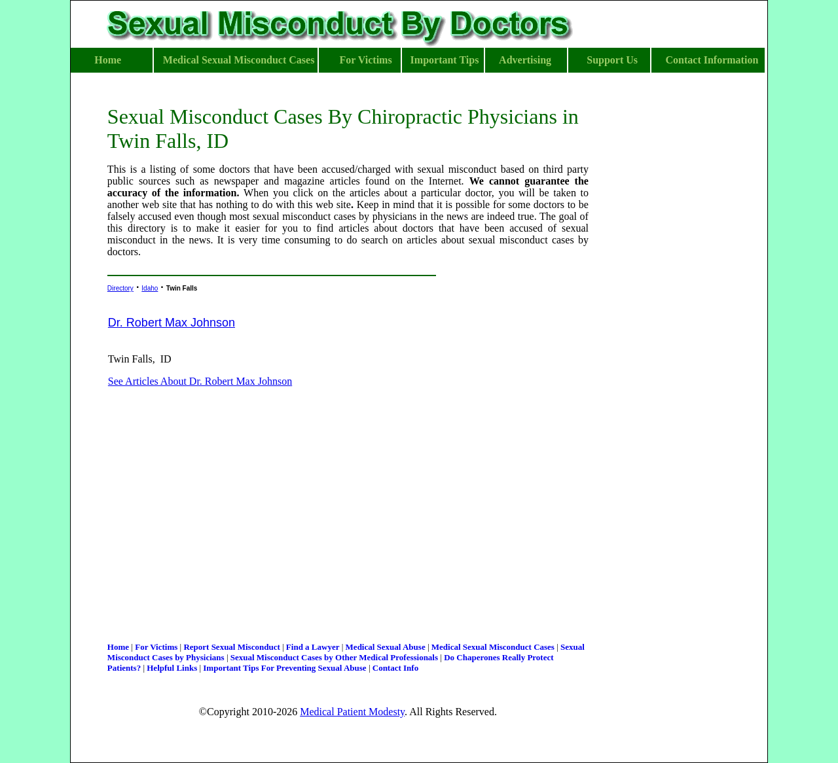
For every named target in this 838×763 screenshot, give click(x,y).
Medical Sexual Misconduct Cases (493, 647)
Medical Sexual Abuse (386, 647)
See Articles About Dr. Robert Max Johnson (200, 381)
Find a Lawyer (313, 647)
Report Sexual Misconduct (231, 647)
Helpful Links (172, 668)
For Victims (156, 647)
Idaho (149, 288)
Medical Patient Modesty (352, 711)
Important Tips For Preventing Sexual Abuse (284, 668)
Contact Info (395, 668)
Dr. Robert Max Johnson (171, 322)
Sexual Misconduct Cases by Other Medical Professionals (334, 657)
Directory (120, 288)
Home (118, 647)
